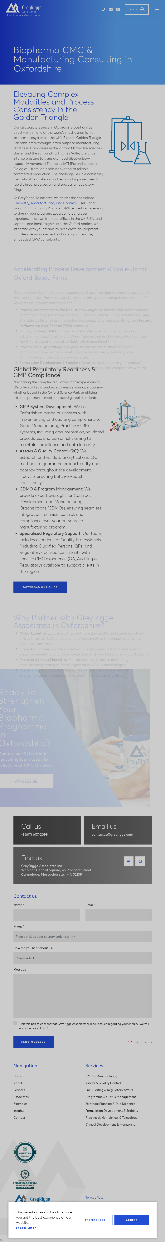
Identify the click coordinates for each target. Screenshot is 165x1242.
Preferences (95, 1220)
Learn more (26, 1228)
